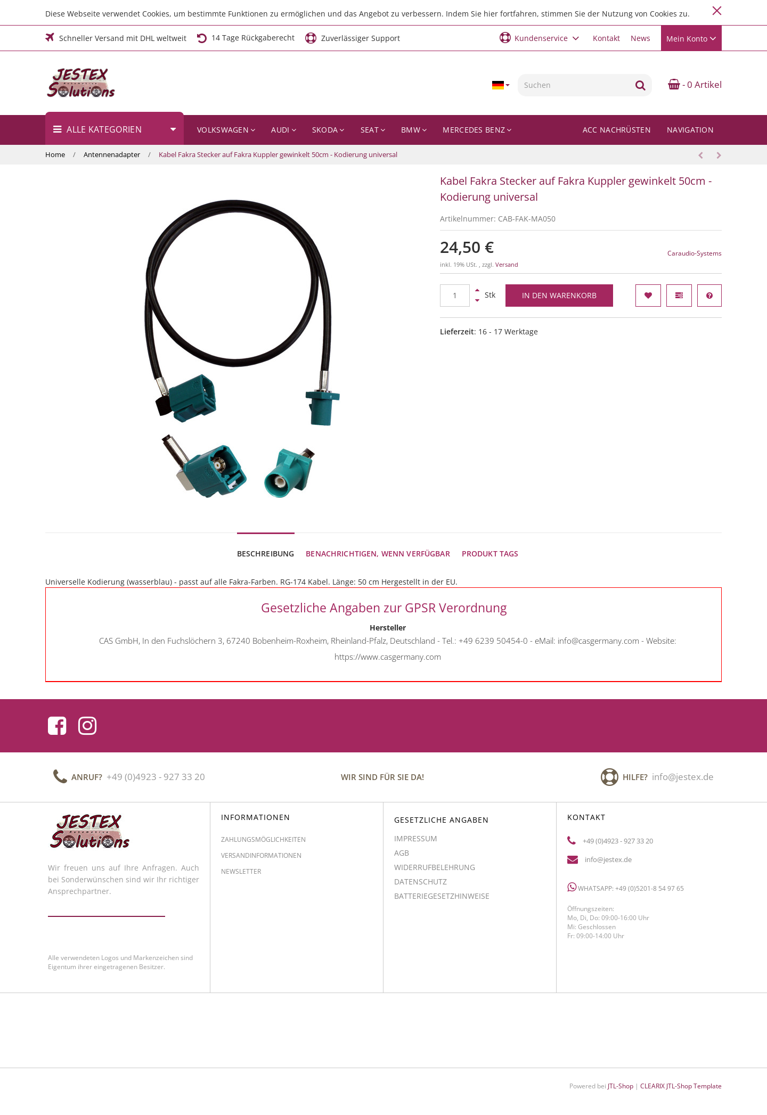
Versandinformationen (261, 850)
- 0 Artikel (695, 84)
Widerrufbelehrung (434, 862)
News (640, 38)
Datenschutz (420, 876)
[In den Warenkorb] (559, 295)
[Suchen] (573, 85)
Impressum (415, 833)
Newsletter (241, 866)
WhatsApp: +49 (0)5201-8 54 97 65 (625, 881)
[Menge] (455, 295)
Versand (506, 264)
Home (55, 154)
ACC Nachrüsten (617, 130)
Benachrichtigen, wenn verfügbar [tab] (378, 543)
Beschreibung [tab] (266, 543)
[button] (541, 37)
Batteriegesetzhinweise (441, 891)
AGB (401, 847)
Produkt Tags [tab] (490, 543)
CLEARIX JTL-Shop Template (681, 1075)
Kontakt (606, 38)
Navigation (690, 130)
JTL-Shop (620, 1075)
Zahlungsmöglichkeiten (263, 834)
